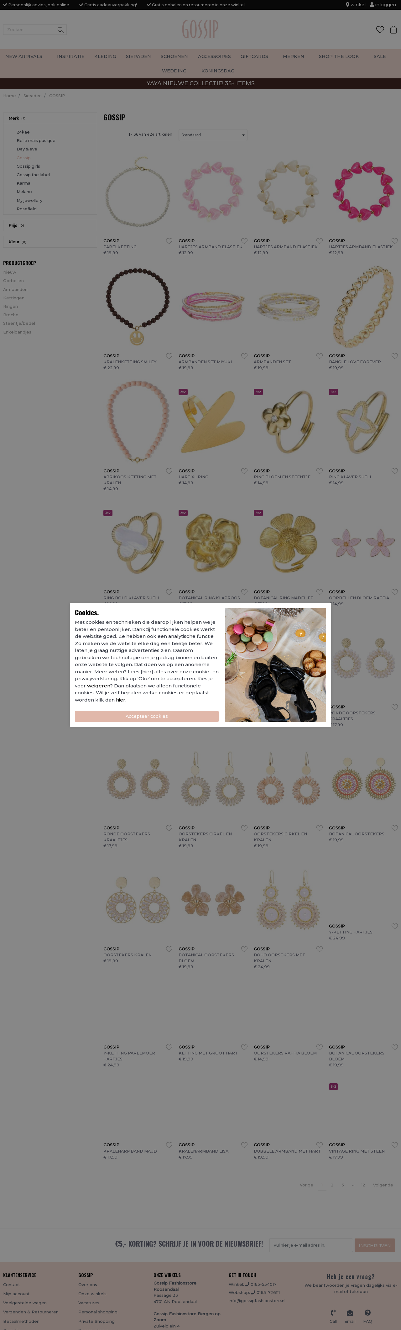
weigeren (98, 686)
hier (120, 700)
